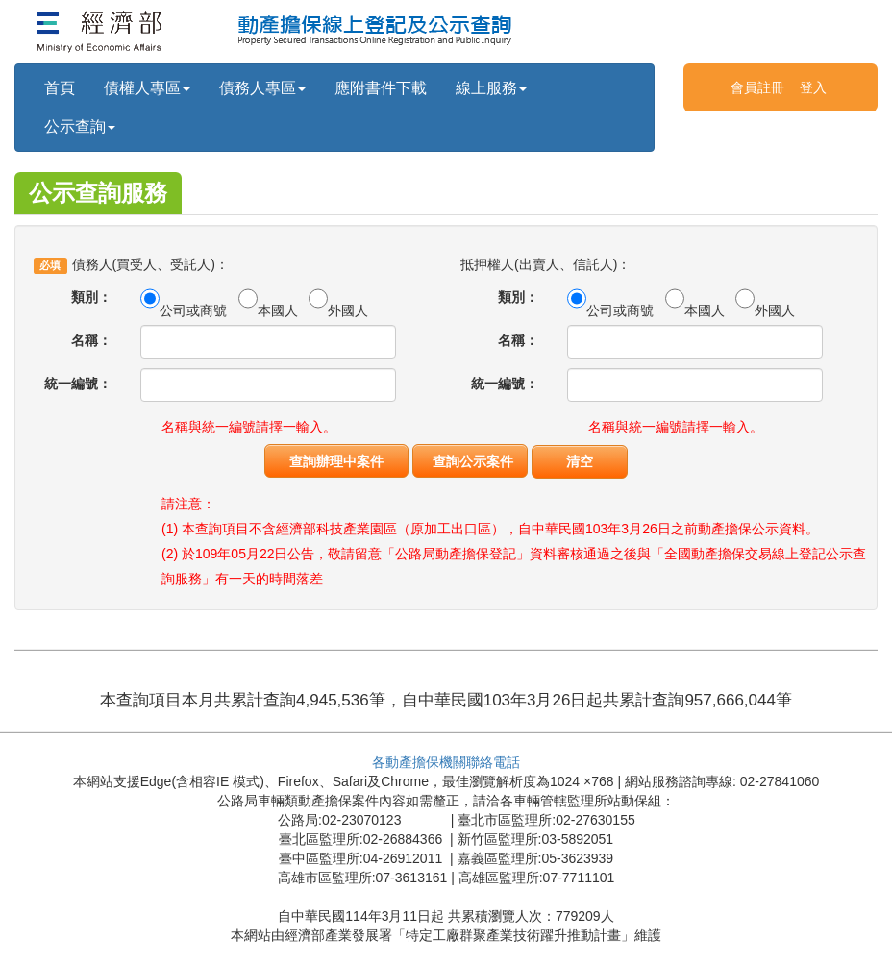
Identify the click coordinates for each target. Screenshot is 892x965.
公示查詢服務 (98, 193)
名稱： (91, 340)
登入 (813, 87)
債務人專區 (262, 88)
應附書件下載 (380, 88)
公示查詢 (79, 126)
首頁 (59, 88)
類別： (91, 297)
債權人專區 (147, 88)
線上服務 (491, 88)
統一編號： (78, 383)
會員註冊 (757, 87)
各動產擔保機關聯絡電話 (446, 762)
